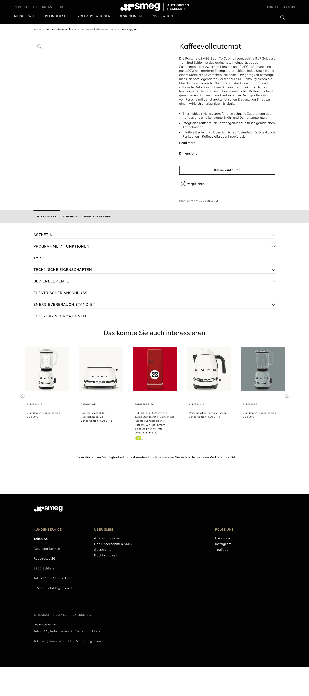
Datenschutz (82, 643)
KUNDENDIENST (43, 6)
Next (286, 424)
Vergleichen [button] (193, 184)
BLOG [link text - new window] (60, 6)
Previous (22, 424)
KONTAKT (273, 6)
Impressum (41, 643)
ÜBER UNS (290, 6)
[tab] (47, 245)
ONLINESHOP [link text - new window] (21, 6)
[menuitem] (24, 16)
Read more (187, 143)
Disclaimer (61, 643)
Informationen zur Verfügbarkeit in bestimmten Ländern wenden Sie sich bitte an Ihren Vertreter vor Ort (154, 486)
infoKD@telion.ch (60, 617)
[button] (39, 45)
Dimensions (188, 153)
